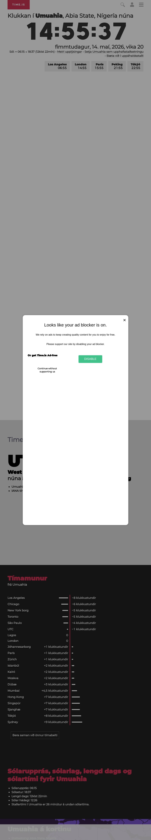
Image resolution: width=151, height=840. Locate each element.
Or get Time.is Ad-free (42, 355)
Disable (90, 359)
